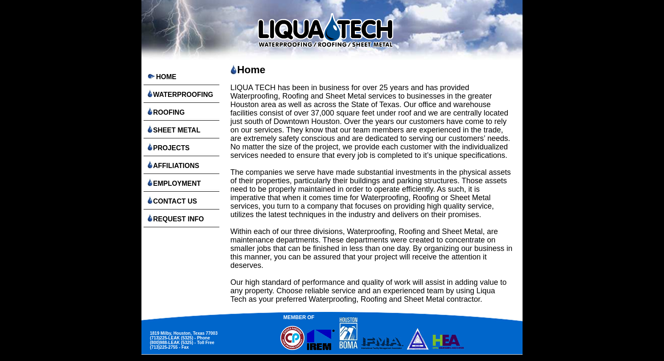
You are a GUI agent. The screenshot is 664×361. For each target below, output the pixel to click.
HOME (161, 76)
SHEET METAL (173, 129)
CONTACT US (171, 200)
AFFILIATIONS (172, 164)
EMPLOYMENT (173, 182)
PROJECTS (168, 147)
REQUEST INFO (175, 218)
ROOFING (165, 111)
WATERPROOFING (179, 93)
